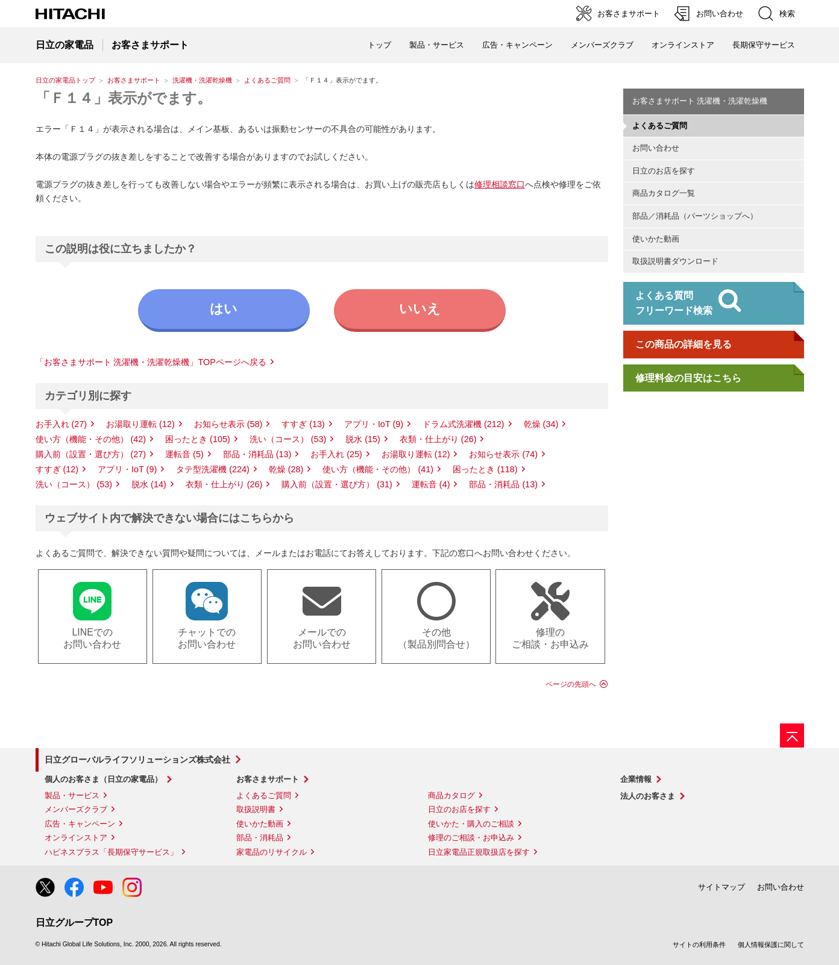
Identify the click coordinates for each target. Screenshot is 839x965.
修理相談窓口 (499, 184)
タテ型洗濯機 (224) (213, 469)
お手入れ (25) (336, 454)
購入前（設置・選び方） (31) (336, 484)
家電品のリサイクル (271, 852)
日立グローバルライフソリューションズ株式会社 (137, 759)
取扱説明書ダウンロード (675, 261)
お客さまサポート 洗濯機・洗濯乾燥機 (700, 100)
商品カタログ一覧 (663, 193)
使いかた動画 (655, 238)
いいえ (420, 308)
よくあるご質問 (267, 80)
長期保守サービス (763, 44)
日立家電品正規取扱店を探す (479, 852)
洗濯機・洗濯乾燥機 (202, 80)
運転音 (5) (184, 454)
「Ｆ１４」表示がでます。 (124, 98)
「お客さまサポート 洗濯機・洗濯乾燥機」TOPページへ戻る (151, 362)
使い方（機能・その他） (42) (91, 439)
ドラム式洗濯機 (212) (463, 424)
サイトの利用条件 (699, 944)
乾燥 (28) (286, 469)
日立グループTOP (74, 922)
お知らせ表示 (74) (503, 454)
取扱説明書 (255, 809)
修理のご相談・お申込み (471, 837)
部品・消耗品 (259, 837)
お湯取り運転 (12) (140, 424)
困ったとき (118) (485, 469)
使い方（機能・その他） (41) (377, 469)
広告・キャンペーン (80, 823)
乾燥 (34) (541, 424)
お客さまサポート (133, 80)
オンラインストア (683, 44)
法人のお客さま (647, 796)
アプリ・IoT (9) (373, 424)
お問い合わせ (655, 147)
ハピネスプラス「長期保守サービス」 (111, 852)
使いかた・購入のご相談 (471, 823)
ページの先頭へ (570, 684)
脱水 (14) (148, 484)
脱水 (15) (362, 439)
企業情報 (636, 779)
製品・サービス (72, 795)
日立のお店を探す (663, 170)
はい (223, 308)
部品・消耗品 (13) (257, 454)
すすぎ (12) (57, 469)
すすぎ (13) (303, 424)
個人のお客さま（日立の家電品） (103, 779)
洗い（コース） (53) (288, 439)
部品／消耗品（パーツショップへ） (695, 215)
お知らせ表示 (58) (228, 424)
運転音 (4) (431, 484)
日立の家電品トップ (65, 80)
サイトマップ (721, 887)
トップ (379, 44)
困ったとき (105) (197, 439)
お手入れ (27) (61, 424)
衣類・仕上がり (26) (438, 439)
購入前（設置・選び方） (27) (91, 454)
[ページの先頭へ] (792, 735)
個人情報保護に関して (771, 944)
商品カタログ (451, 795)
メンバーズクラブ (602, 44)
